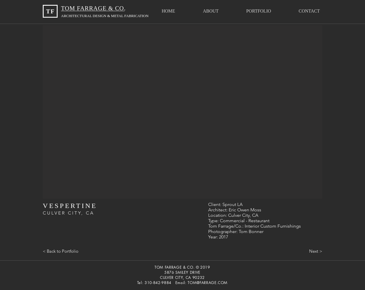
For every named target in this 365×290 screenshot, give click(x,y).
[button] (258, 11)
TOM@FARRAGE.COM (208, 282)
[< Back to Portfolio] (60, 251)
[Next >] (315, 251)
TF (50, 11)
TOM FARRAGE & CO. (94, 8)
